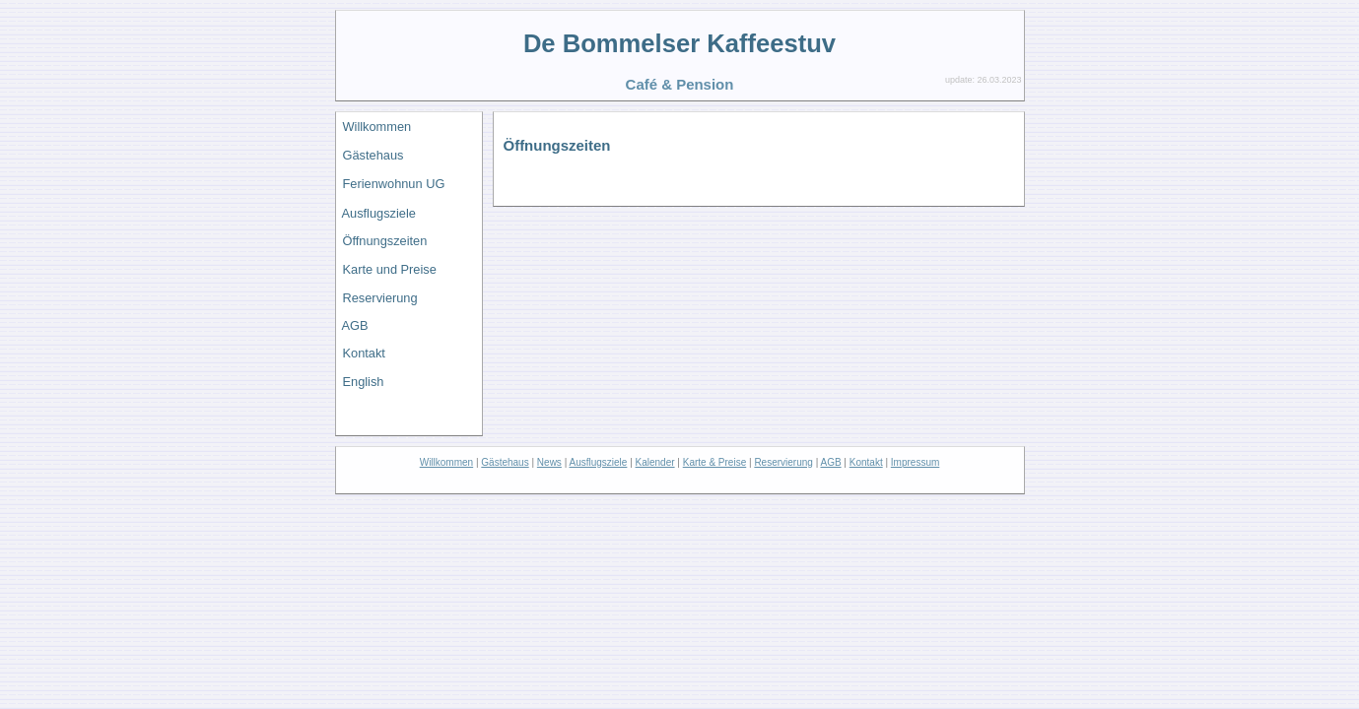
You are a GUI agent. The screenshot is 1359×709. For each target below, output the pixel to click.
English (363, 381)
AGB (355, 325)
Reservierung (380, 297)
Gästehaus (373, 155)
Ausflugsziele (379, 213)
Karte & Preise (714, 462)
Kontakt (364, 353)
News (549, 462)
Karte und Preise (390, 269)
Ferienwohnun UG (394, 183)
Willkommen (377, 126)
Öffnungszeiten (385, 240)
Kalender (655, 462)
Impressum (915, 462)
